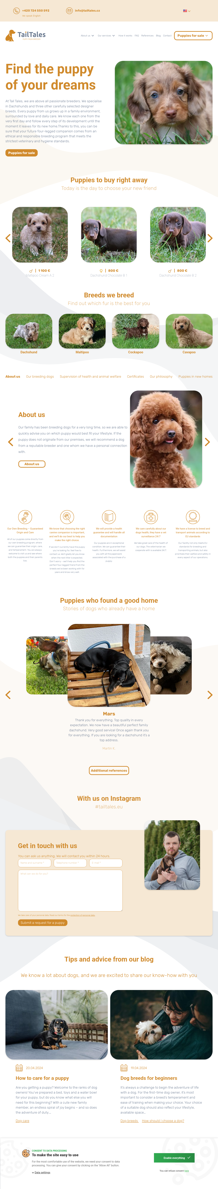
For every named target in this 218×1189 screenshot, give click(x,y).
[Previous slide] (7, 238)
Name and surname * (32, 862)
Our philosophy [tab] (161, 376)
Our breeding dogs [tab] (40, 376)
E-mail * (96, 862)
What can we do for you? (34, 873)
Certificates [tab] (135, 376)
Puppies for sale (21, 153)
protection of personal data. (82, 915)
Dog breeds (129, 1121)
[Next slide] (210, 238)
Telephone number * (67, 862)
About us (31, 464)
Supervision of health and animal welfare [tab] (90, 376)
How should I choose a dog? (163, 1121)
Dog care (22, 1121)
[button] (186, 10)
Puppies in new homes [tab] (195, 376)
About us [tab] (12, 376)
